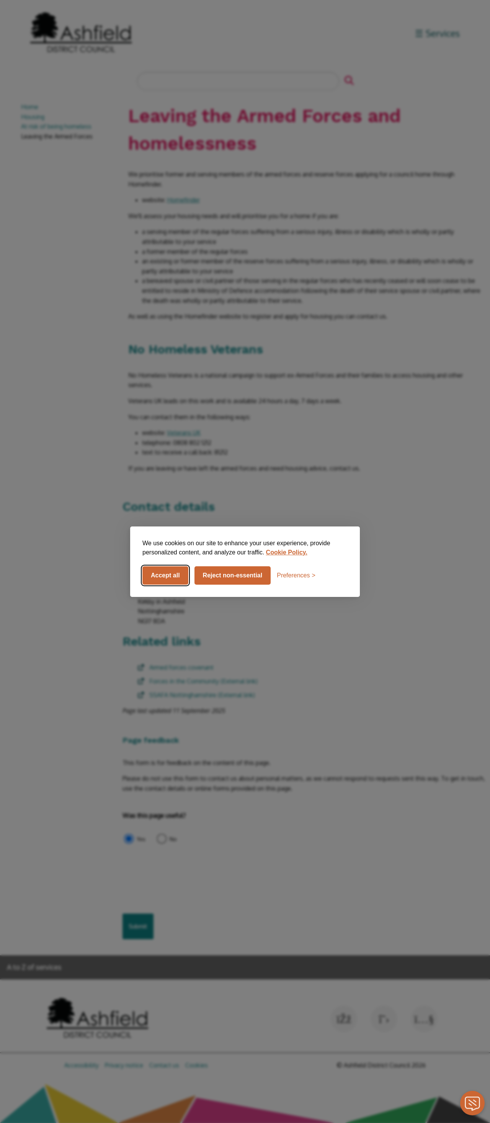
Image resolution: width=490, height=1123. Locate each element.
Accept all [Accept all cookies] (165, 575)
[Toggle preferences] (296, 575)
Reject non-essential (233, 575)
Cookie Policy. (286, 552)
